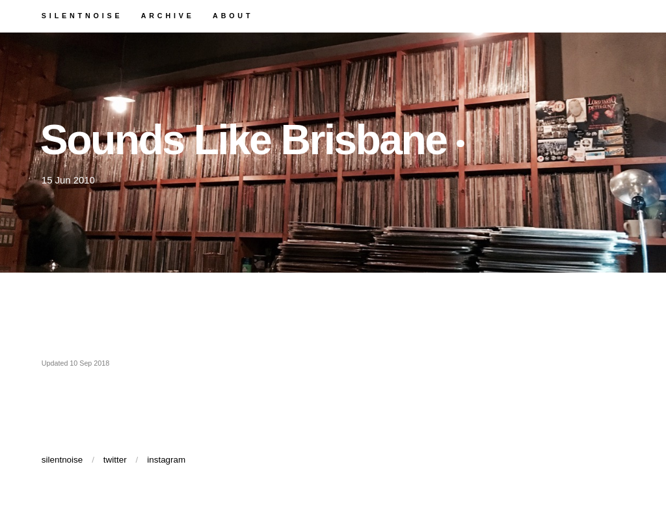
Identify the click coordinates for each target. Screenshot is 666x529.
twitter (144, 485)
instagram (205, 485)
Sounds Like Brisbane (321, 150)
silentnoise (105, 18)
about (291, 18)
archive (211, 18)
